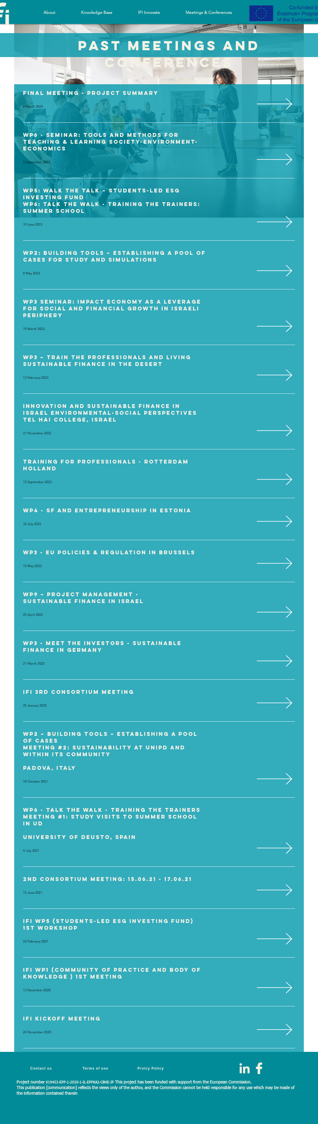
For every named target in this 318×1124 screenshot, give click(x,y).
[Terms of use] (96, 1068)
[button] (96, 12)
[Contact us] (41, 1068)
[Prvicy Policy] (151, 1068)
